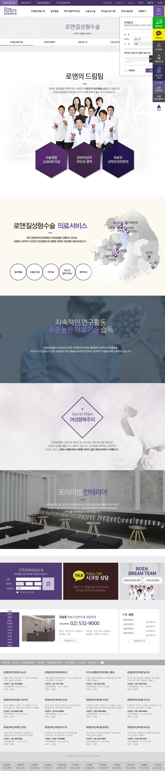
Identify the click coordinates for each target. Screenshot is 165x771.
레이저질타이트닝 (72, 11)
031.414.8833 (75, 766)
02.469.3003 (117, 766)
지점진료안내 (107, 3)
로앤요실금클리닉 (43, 3)
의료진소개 (119, 3)
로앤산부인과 (26, 3)
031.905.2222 (48, 766)
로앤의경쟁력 (49, 42)
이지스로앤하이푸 (63, 3)
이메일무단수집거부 (54, 662)
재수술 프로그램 (108, 11)
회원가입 (150, 3)
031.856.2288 (62, 766)
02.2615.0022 (144, 766)
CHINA (160, 3)
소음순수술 (90, 11)
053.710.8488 (130, 766)
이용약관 (40, 662)
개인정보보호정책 (27, 662)
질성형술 (54, 11)
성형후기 (142, 11)
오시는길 (81, 662)
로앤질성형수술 (16, 42)
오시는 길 (131, 3)
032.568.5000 (89, 766)
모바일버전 (92, 662)
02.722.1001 (20, 766)
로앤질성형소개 (38, 11)
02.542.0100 (34, 766)
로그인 (140, 3)
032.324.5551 (158, 766)
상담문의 (48, 583)
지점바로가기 (70, 640)
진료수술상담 (127, 11)
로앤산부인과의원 (14, 672)
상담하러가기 (140, 641)
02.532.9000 (7, 766)
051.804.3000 (103, 766)
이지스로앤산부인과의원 (100, 672)
